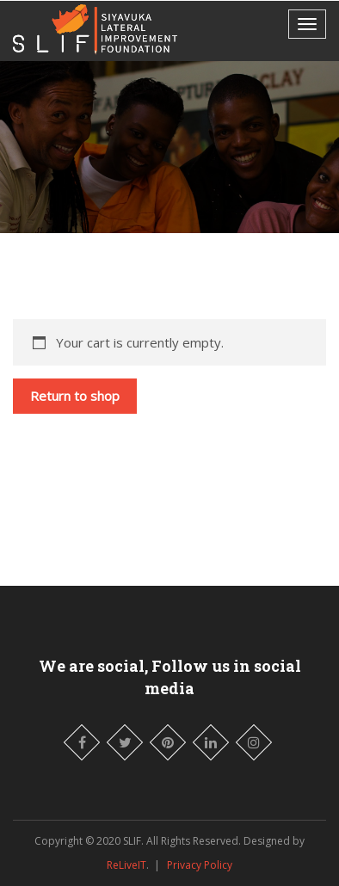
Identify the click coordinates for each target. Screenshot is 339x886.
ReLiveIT (126, 865)
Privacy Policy (199, 865)
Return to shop (75, 395)
